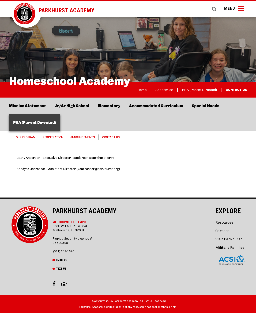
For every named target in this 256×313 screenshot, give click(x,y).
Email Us (59, 260)
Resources (224, 222)
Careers (221, 230)
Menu (233, 10)
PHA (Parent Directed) (194, 89)
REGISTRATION (57, 137)
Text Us (59, 268)
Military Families (229, 247)
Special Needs (205, 105)
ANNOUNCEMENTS (90, 137)
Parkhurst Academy (70, 10)
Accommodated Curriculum (156, 105)
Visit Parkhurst (228, 239)
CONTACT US (235, 89)
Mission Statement (27, 105)
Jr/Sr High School (72, 105)
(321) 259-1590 (64, 251)
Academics (155, 89)
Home (131, 89)
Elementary (109, 105)
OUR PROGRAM (27, 137)
